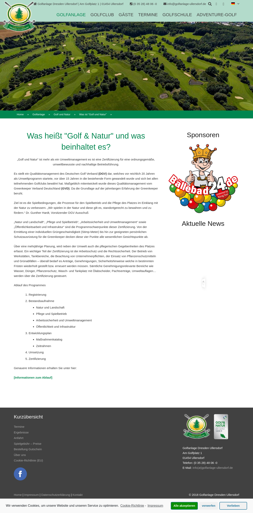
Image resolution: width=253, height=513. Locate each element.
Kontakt (78, 494)
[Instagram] (223, 4)
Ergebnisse (21, 432)
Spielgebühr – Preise (27, 443)
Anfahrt (18, 438)
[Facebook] (216, 4)
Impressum (31, 494)
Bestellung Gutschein (28, 449)
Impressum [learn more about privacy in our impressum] (155, 505)
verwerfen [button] (208, 505)
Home (18, 494)
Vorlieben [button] (233, 505)
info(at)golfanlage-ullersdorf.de (213, 467)
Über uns (20, 455)
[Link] (19, 16)
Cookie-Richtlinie (132, 505)
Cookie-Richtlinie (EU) (28, 460)
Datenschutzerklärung (55, 494)
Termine (19, 426)
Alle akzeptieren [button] (184, 505)
